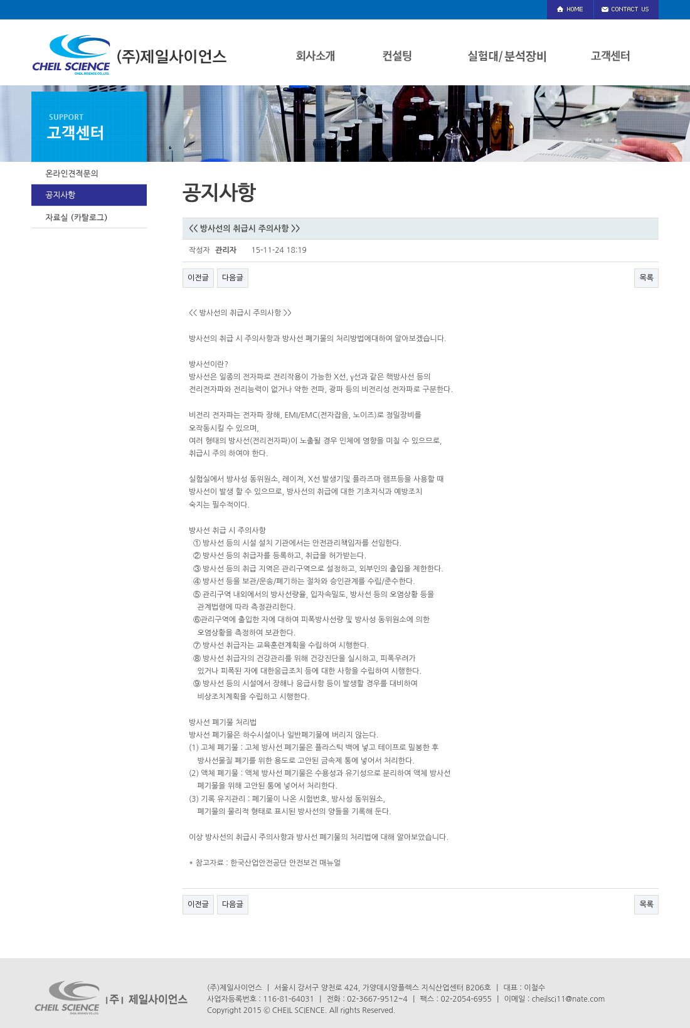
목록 (646, 278)
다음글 (232, 278)
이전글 (198, 278)
